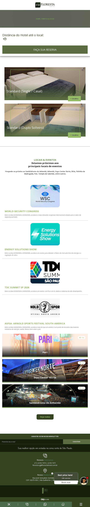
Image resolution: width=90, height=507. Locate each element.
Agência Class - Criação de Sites (45, 499)
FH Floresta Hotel (45, 5)
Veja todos (45, 417)
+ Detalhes (74, 99)
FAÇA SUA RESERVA (45, 49)
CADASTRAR (76, 441)
